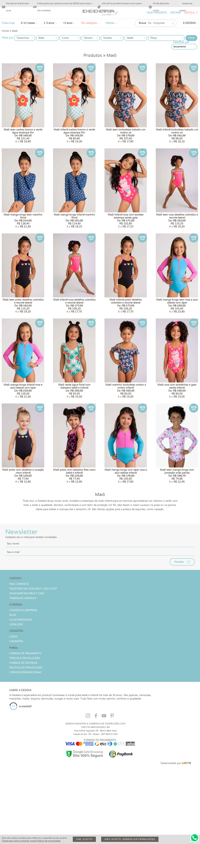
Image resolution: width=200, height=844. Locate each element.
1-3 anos (49, 23)
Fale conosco (19, 641)
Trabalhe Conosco (22, 655)
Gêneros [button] (89, 37)
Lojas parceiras (20, 676)
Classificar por (181, 42)
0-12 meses (28, 23)
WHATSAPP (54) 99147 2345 (26, 650)
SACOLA (189, 12)
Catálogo (16, 681)
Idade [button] (130, 37)
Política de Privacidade (26, 724)
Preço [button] (153, 37)
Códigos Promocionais (25, 729)
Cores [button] (65, 37)
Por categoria (89, 23)
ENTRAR (175, 12)
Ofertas (110, 23)
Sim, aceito (84, 839)
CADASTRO (16, 698)
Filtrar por (7, 37)
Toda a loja (8, 23)
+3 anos (67, 23)
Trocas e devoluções (24, 715)
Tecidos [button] (107, 37)
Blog (12, 672)
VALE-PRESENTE (156, 12)
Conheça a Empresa (23, 667)
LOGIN (13, 693)
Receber (179, 618)
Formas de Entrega (23, 719)
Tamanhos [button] (22, 37)
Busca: (143, 23)
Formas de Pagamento (25, 710)
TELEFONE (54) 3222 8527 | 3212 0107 (33, 645)
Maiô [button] (41, 37)
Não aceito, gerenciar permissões (130, 839)
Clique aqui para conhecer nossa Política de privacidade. (31, 840)
